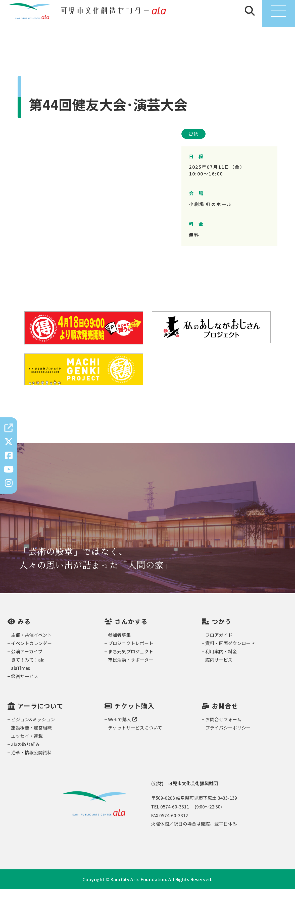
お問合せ (225, 728)
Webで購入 (122, 741)
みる (24, 644)
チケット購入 (134, 728)
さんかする (131, 644)
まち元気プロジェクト (130, 673)
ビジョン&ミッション (33, 741)
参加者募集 (119, 657)
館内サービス (218, 681)
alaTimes (20, 690)
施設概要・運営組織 (31, 749)
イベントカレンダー (31, 665)
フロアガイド (218, 657)
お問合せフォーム (223, 741)
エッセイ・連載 (27, 758)
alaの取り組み (25, 766)
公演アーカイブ (26, 673)
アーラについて (40, 728)
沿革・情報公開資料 (31, 774)
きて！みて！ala (27, 681)
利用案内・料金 (221, 673)
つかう (222, 644)
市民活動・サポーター (130, 681)
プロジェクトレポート (130, 665)
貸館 (193, 156)
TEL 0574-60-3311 (170, 828)
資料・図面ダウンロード (230, 665)
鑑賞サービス (24, 698)
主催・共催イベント (31, 657)
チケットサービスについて (135, 749)
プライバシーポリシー (228, 749)
